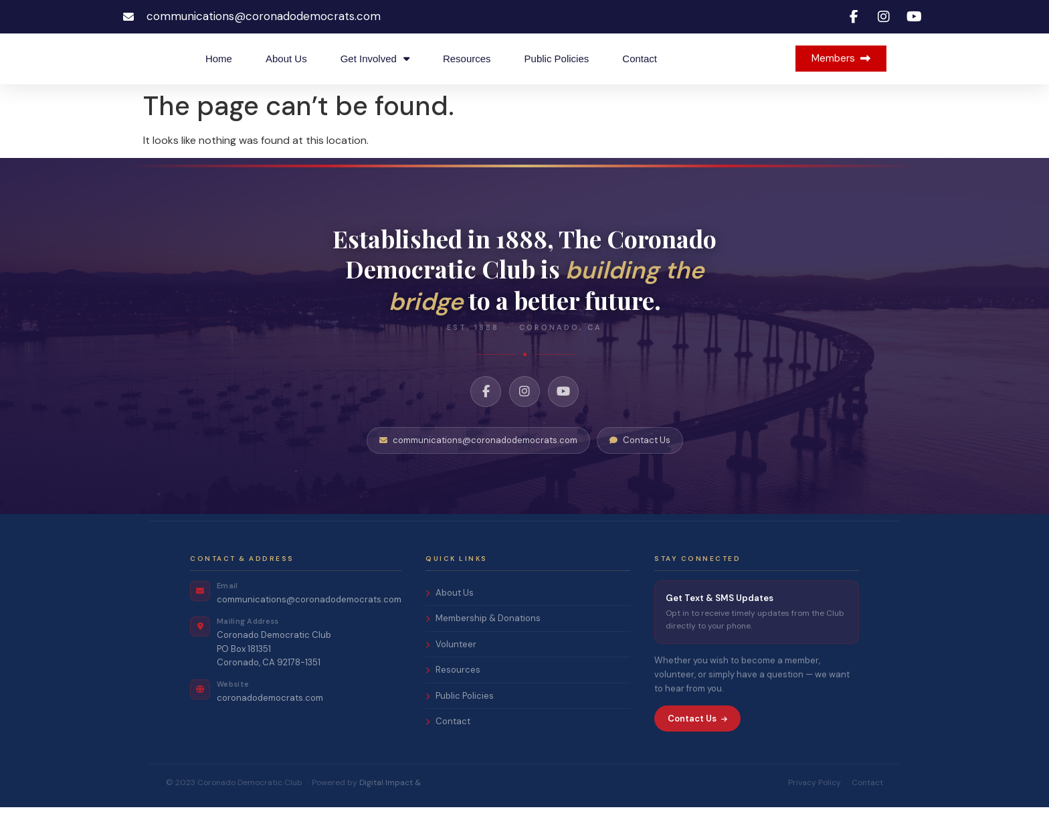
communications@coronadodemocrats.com (478, 471)
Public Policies (556, 74)
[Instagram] (524, 423)
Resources (467, 74)
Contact (639, 74)
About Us (286, 74)
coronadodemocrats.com (270, 729)
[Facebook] (485, 423)
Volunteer (450, 675)
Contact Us (639, 471)
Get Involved (375, 74)
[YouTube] (563, 423)
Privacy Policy (814, 813)
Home (218, 74)
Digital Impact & (390, 813)
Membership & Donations (483, 649)
